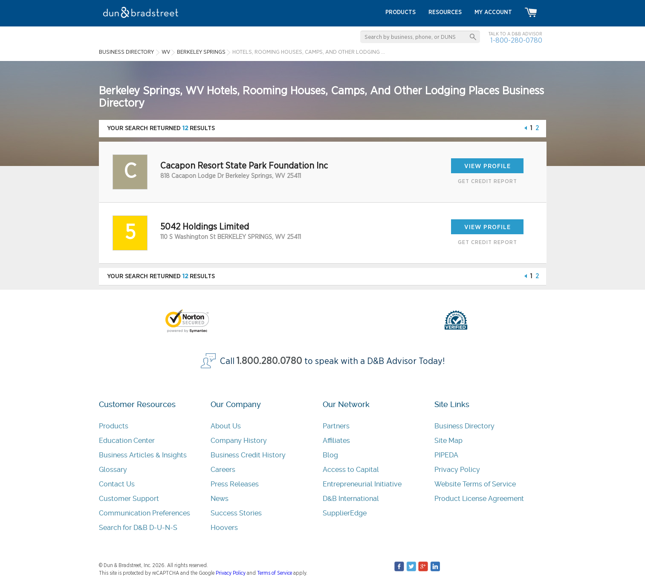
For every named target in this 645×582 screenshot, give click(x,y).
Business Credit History (248, 455)
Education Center (127, 440)
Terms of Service (274, 573)
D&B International (351, 499)
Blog (330, 455)
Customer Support (129, 499)
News (219, 499)
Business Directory (464, 426)
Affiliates (336, 440)
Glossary (113, 470)
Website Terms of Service (475, 484)
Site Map (448, 440)
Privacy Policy (457, 470)
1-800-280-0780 (516, 40)
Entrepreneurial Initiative (362, 484)
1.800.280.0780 (269, 361)
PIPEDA (446, 455)
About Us (226, 426)
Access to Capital (351, 470)
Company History (239, 440)
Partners (336, 426)
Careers (223, 470)
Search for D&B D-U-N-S (138, 528)
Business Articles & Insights (143, 455)
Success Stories (236, 513)
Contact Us (117, 484)
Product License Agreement (479, 499)
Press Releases (235, 484)
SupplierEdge (345, 513)
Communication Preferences (144, 513)
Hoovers (224, 528)
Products (113, 426)
